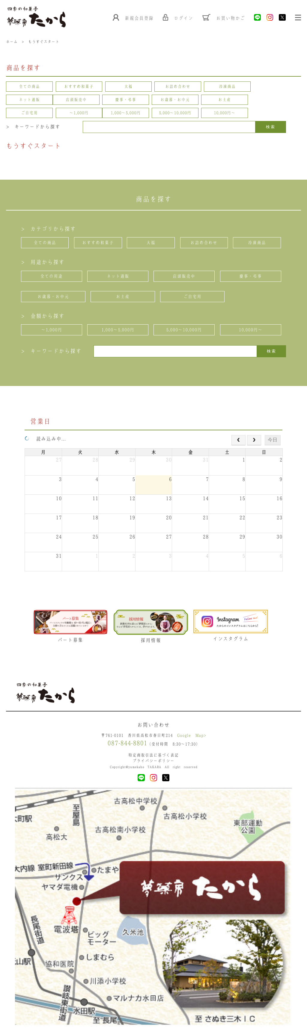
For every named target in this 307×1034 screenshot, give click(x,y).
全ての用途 (51, 276)
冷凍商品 (227, 87)
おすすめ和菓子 (79, 87)
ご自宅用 (227, 100)
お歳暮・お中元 (128, 100)
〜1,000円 (277, 100)
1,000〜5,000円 (29, 114)
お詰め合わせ (178, 87)
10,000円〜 (128, 114)
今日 (272, 439)
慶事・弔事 (79, 100)
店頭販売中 (29, 100)
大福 (128, 87)
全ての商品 (29, 87)
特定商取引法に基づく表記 (153, 756)
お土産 (178, 100)
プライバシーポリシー (153, 762)
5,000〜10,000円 (79, 114)
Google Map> (191, 736)
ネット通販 (277, 87)
